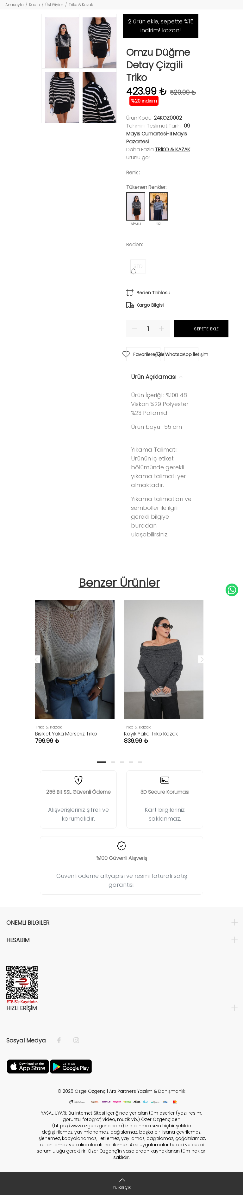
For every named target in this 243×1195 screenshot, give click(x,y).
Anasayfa (14, 4)
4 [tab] (131, 762)
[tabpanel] (74, 665)
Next (202, 659)
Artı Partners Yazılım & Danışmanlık (147, 1091)
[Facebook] (62, 1040)
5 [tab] (140, 762)
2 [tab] (113, 762)
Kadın (34, 4)
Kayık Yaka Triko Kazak (151, 733)
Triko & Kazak (81, 4)
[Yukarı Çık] (121, 1183)
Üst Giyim (54, 4)
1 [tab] (101, 762)
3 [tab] (122, 762)
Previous (36, 659)
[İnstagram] (73, 1040)
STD (138, 266)
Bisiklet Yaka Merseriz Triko (66, 733)
